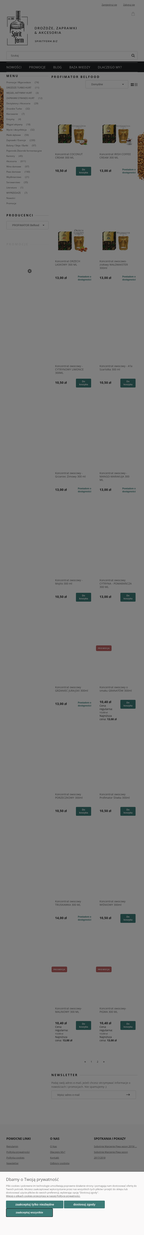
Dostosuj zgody (84, 1204)
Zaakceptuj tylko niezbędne (34, 1204)
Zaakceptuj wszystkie (29, 1212)
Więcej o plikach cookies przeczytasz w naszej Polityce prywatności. (43, 1196)
